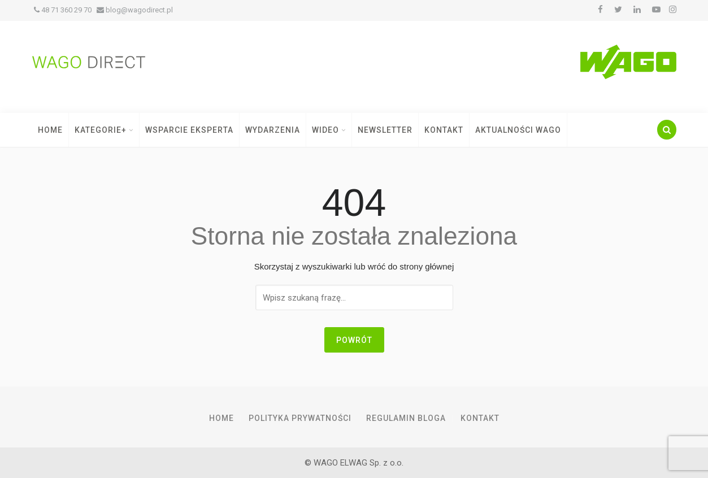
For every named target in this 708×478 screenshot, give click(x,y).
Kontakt (443, 129)
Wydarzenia (272, 129)
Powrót (354, 340)
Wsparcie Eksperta (189, 129)
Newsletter (385, 129)
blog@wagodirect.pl (135, 10)
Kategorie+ (104, 129)
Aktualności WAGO (518, 129)
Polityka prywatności (300, 418)
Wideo (329, 129)
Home (50, 129)
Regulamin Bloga (406, 418)
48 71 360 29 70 (63, 10)
